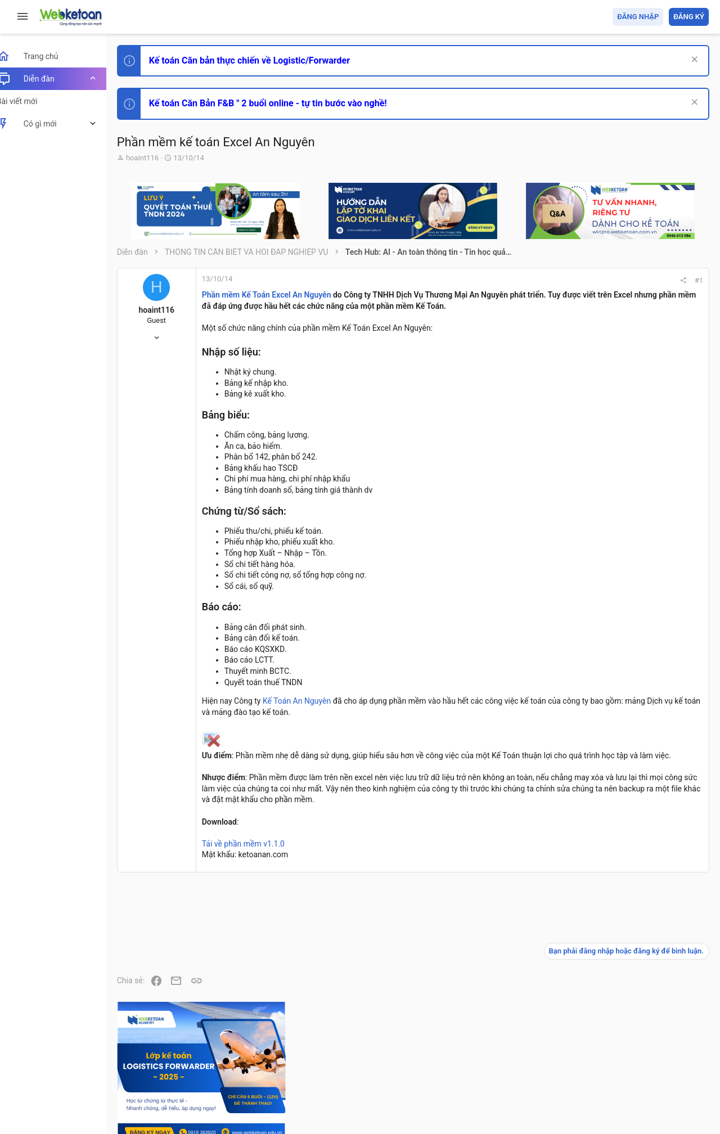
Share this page (638, 993)
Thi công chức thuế (629, 870)
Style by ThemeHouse (168, 1109)
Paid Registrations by (221, 1099)
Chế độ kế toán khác (631, 808)
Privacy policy (581, 1060)
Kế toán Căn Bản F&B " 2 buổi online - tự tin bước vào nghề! (280, 103)
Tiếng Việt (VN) (198, 1060)
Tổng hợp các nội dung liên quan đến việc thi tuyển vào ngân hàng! (646, 765)
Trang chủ (660, 1060)
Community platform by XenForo (227, 1088)
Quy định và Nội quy (520, 1060)
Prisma (144, 1060)
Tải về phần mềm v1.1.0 (255, 876)
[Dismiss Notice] (692, 60)
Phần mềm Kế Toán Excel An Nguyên (279, 294)
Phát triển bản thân (629, 620)
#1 (546, 280)
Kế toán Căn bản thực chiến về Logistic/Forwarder (261, 60)
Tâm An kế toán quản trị (621, 929)
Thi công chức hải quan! (640, 640)
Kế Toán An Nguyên (309, 712)
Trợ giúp (624, 1060)
